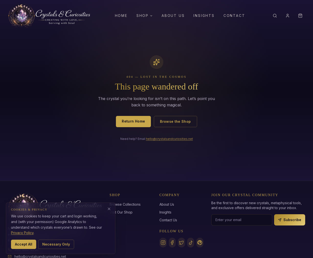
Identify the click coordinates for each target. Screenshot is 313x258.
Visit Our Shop (121, 212)
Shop (144, 15)
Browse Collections (125, 204)
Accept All (23, 244)
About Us (173, 15)
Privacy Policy (22, 233)
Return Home (133, 121)
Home (121, 15)
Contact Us (168, 220)
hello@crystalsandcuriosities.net (169, 139)
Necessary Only (56, 244)
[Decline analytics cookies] (109, 209)
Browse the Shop (175, 121)
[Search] (275, 16)
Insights (203, 15)
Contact (234, 15)
